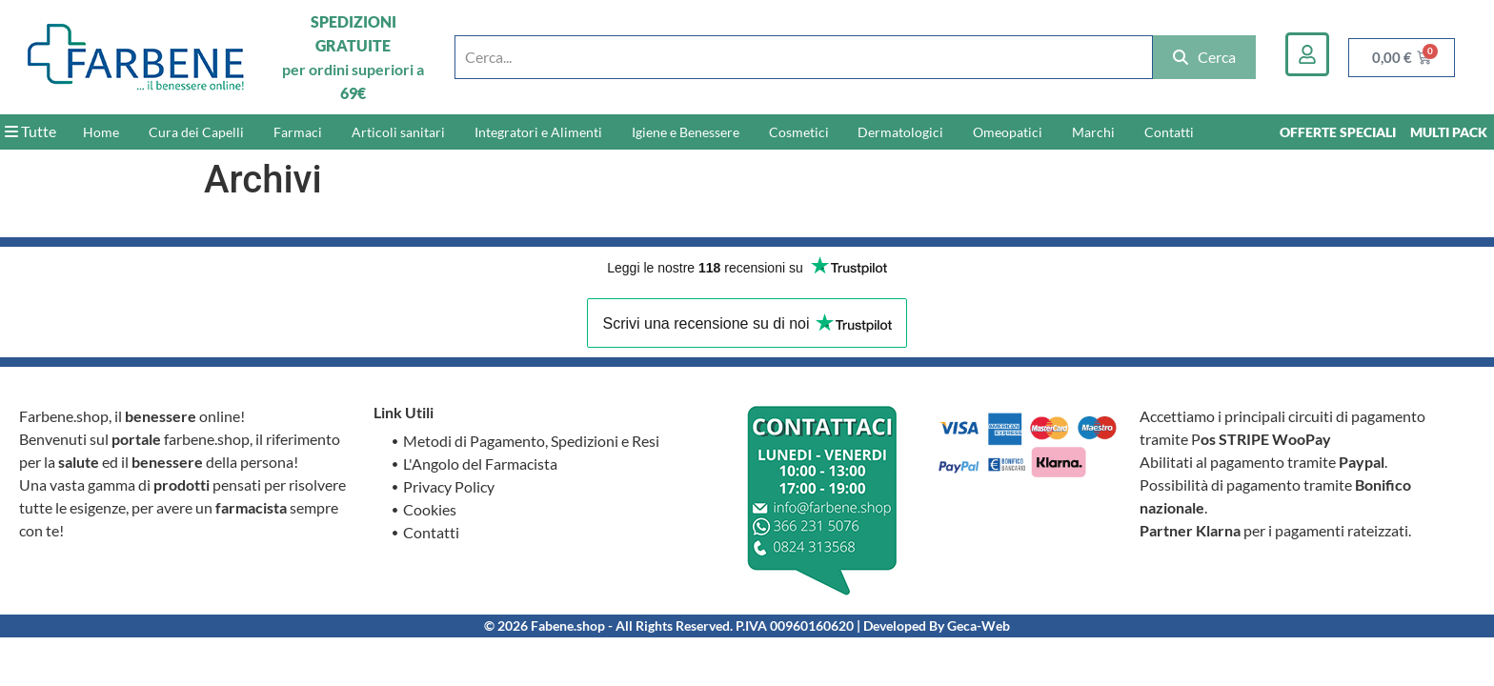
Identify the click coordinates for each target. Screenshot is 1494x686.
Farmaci (297, 132)
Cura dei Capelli (196, 132)
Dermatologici (900, 132)
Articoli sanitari (398, 132)
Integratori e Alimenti (538, 132)
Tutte (30, 131)
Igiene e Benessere (685, 132)
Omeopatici (1007, 132)
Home (101, 132)
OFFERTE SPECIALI (1338, 132)
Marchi (1093, 132)
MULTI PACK (1448, 132)
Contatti (1169, 132)
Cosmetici (799, 132)
